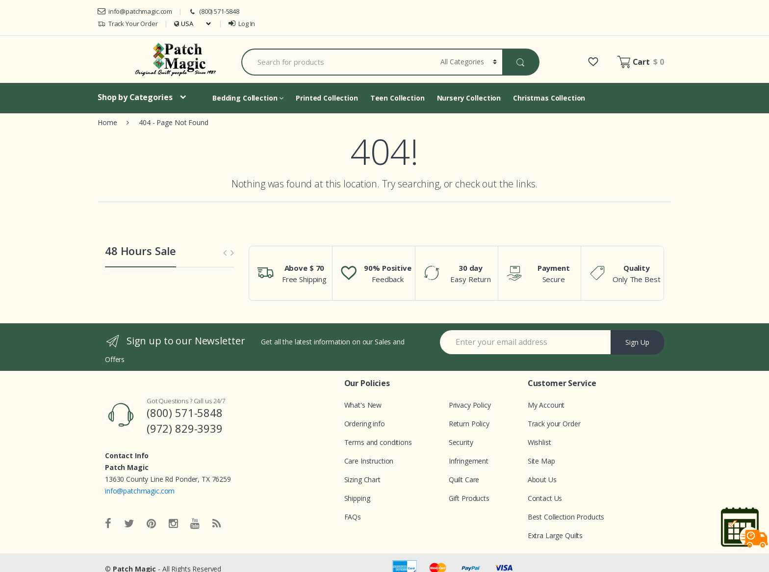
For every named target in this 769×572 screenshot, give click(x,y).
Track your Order (554, 423)
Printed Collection (327, 98)
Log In (242, 23)
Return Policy (469, 423)
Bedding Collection (247, 98)
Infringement (468, 461)
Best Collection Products (566, 516)
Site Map (541, 461)
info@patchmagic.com (135, 11)
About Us (542, 479)
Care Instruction (369, 461)
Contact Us (545, 498)
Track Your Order (128, 23)
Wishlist (539, 442)
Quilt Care (464, 479)
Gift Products (469, 498)
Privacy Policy (470, 405)
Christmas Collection (549, 98)
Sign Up (637, 342)
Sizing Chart (362, 479)
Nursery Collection (469, 98)
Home (107, 122)
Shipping (357, 498)
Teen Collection (397, 98)
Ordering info (364, 423)
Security (461, 442)
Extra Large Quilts (555, 535)
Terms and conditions (378, 442)
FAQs (352, 516)
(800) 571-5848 (213, 11)
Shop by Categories (135, 97)
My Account (546, 405)
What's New (363, 405)
